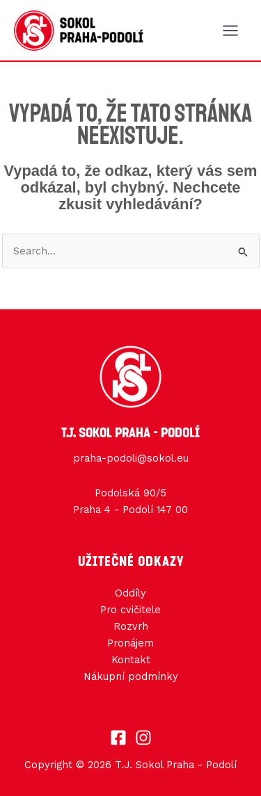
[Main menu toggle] (230, 30)
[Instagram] (143, 737)
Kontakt (130, 659)
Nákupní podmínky (131, 676)
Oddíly (130, 593)
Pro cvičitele (130, 609)
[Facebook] (118, 737)
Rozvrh (130, 626)
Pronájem (130, 643)
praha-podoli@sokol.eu (131, 458)
